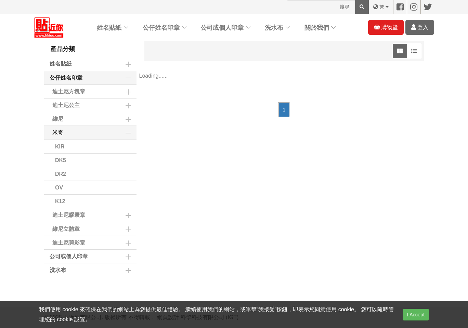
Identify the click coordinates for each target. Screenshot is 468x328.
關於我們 (316, 27)
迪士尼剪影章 (68, 243)
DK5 (60, 160)
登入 (419, 27)
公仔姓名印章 (161, 27)
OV (59, 188)
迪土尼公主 (66, 105)
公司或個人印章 (222, 27)
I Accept (416, 314)
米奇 (57, 132)
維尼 (57, 119)
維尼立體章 (66, 229)
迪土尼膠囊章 (68, 215)
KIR (60, 146)
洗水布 (274, 27)
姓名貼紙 (109, 27)
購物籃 (386, 27)
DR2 (60, 174)
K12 (60, 201)
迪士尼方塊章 (68, 91)
